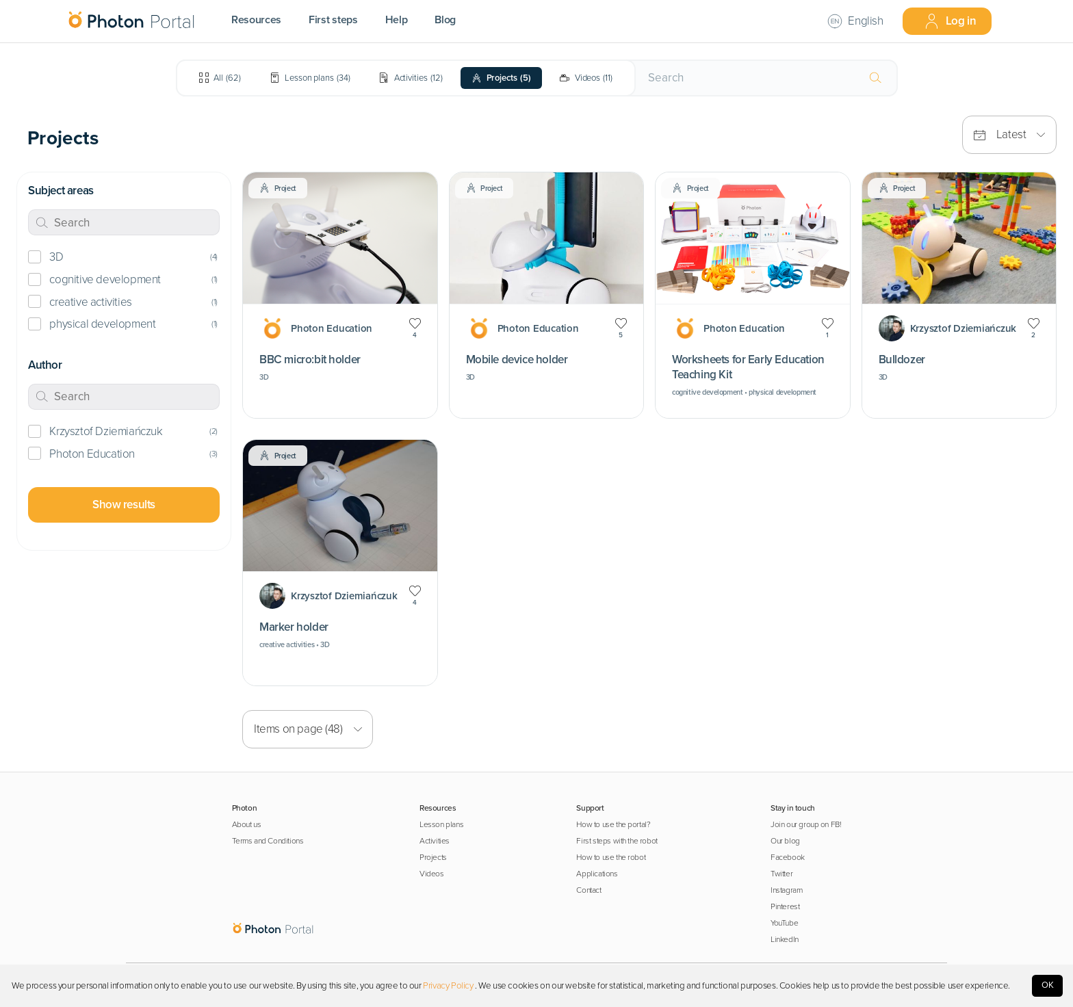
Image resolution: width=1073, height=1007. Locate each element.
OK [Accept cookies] (1048, 985)
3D (56, 257)
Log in (950, 21)
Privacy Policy (448, 985)
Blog (445, 20)
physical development (102, 324)
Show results (123, 504)
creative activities (90, 302)
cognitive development (104, 279)
